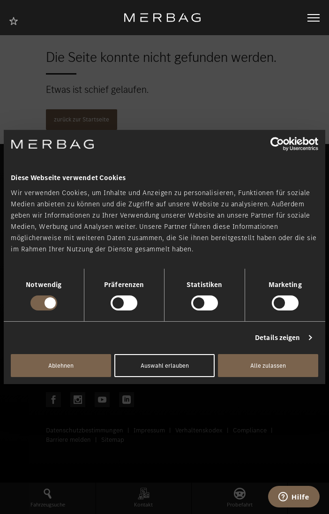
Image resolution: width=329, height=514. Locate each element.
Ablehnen (61, 366)
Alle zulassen (268, 366)
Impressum (149, 430)
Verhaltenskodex (199, 430)
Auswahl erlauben (165, 366)
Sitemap (112, 439)
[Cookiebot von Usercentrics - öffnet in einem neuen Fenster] (277, 144)
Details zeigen (277, 337)
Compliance (250, 430)
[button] (48, 498)
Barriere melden (68, 439)
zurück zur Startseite (81, 119)
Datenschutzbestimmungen (84, 430)
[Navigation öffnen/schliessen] (313, 17)
